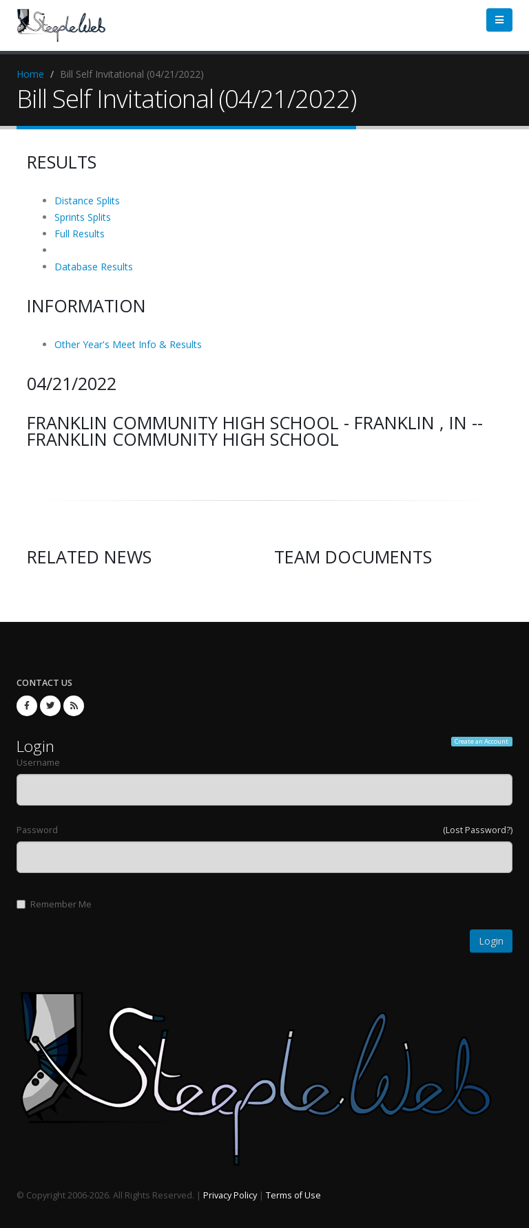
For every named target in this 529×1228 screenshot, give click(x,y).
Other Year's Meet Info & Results (128, 344)
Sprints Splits (82, 217)
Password (37, 830)
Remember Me (54, 904)
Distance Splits (87, 200)
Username (38, 762)
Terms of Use (293, 1195)
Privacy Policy (230, 1195)
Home (30, 73)
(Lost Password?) (477, 830)
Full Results (79, 233)
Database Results (93, 266)
